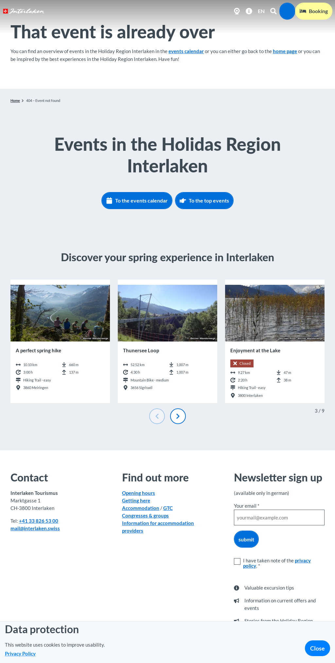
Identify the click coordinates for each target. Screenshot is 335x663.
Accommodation (140, 508)
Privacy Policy (20, 653)
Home (15, 100)
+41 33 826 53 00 (38, 521)
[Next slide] (178, 416)
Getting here (136, 500)
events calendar (186, 51)
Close (317, 648)
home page (285, 51)
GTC (168, 508)
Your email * (246, 506)
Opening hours (138, 493)
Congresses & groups (145, 516)
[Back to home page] (24, 11)
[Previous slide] (157, 416)
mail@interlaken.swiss (35, 528)
